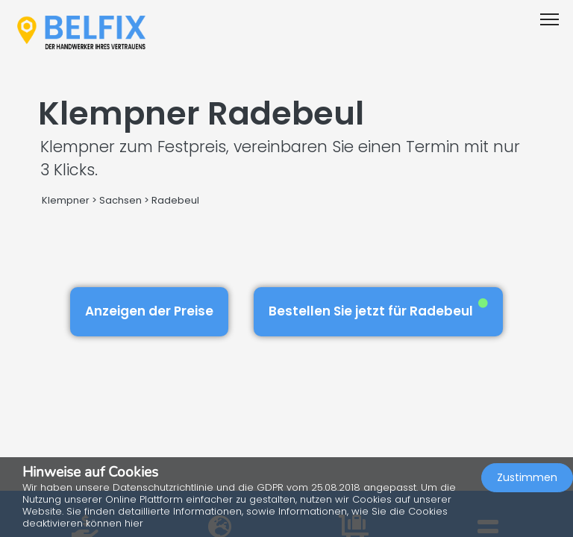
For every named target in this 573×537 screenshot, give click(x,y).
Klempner (66, 200)
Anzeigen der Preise (149, 311)
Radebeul (175, 200)
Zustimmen (527, 477)
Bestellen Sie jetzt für (378, 309)
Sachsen (120, 200)
